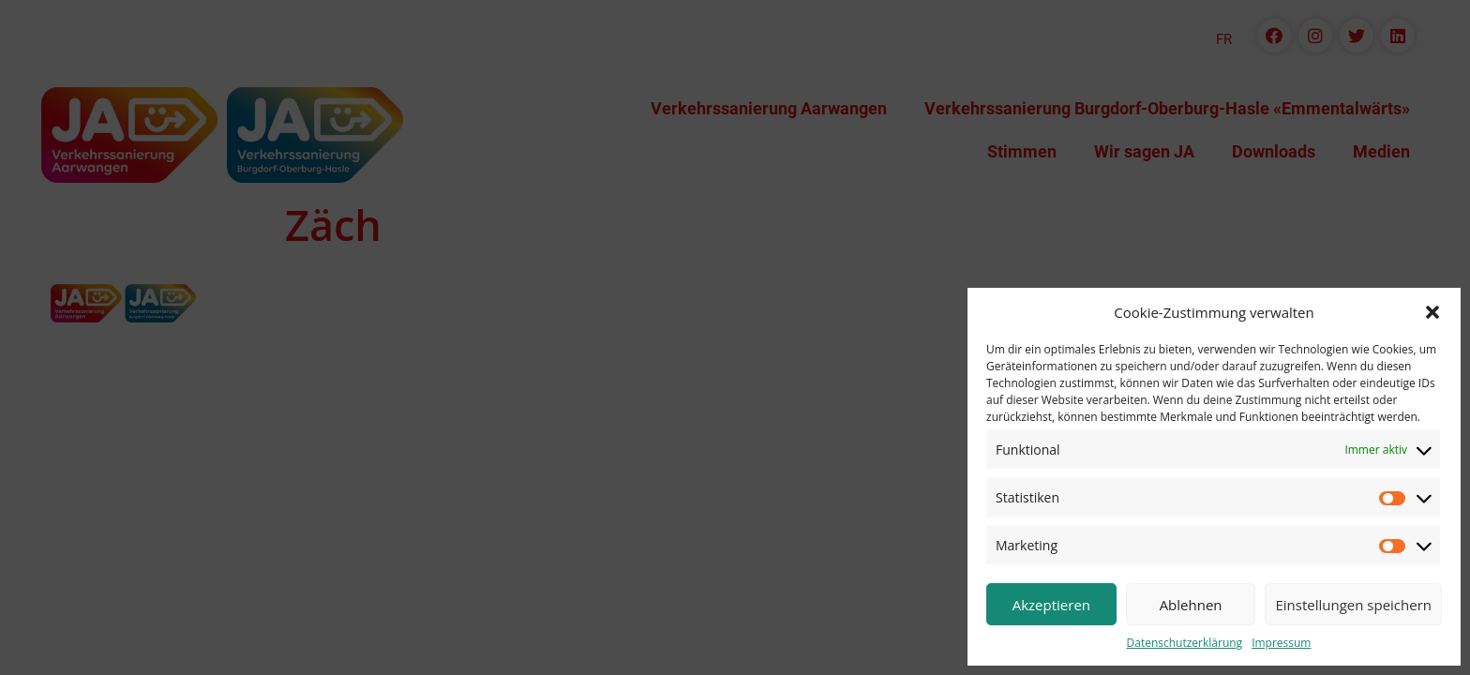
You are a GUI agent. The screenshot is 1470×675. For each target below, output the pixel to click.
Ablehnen (1191, 604)
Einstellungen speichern (1353, 604)
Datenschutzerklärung (1185, 643)
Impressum (1281, 643)
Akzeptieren (1051, 604)
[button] (1432, 312)
